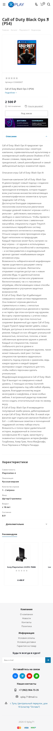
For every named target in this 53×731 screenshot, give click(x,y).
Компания (27, 606)
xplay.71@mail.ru (28, 694)
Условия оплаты (26, 635)
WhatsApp (36, 673)
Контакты (27, 619)
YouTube (29, 673)
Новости (26, 615)
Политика (26, 623)
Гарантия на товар (26, 643)
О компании (26, 611)
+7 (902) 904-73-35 (29, 687)
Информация (26, 630)
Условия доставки (26, 639)
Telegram (22, 673)
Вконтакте (15, 673)
